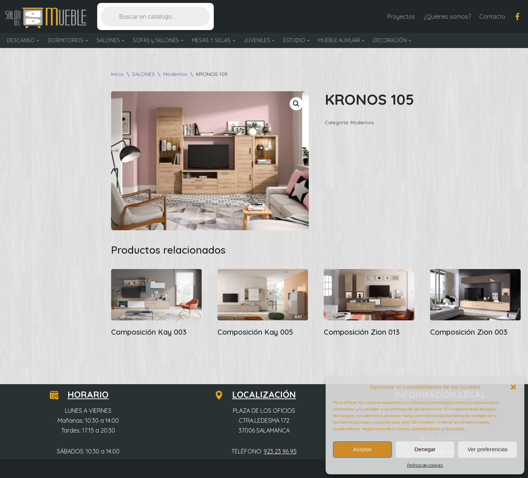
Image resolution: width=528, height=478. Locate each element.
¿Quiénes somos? (447, 16)
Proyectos (401, 16)
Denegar (425, 449)
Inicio (117, 74)
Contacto (492, 16)
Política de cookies (425, 465)
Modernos (175, 74)
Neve (12, 468)
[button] (513, 387)
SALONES (143, 74)
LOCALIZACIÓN (259, 394)
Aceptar (362, 449)
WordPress (91, 468)
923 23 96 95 (280, 451)
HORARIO (84, 394)
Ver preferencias (487, 449)
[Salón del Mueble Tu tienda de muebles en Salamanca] (46, 18)
